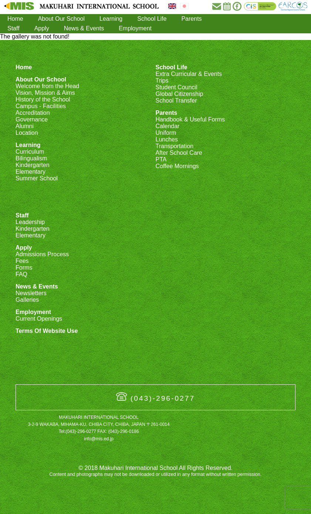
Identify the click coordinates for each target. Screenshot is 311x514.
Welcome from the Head (47, 86)
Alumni (25, 126)
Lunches (166, 139)
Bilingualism (31, 158)
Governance (32, 119)
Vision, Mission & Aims (45, 93)
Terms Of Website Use (47, 331)
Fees (22, 261)
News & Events (84, 28)
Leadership (30, 222)
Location (27, 133)
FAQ (21, 274)
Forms (24, 267)
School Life (151, 19)
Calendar (167, 126)
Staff (13, 28)
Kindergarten (33, 165)
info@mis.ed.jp (99, 438)
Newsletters (31, 293)
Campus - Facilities (41, 106)
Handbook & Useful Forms (190, 119)
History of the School (43, 99)
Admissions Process (42, 254)
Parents (191, 19)
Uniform (165, 133)
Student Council (176, 87)
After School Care (178, 153)
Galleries (27, 300)
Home (15, 19)
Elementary (30, 171)
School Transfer (176, 100)
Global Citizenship (179, 94)
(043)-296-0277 (163, 398)
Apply (41, 28)
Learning (110, 19)
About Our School (61, 19)
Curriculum (30, 151)
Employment (135, 28)
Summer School (37, 178)
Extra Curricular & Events (188, 74)
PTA (160, 159)
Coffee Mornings (177, 166)
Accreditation (33, 113)
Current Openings (39, 319)
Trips (161, 80)
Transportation (174, 146)
